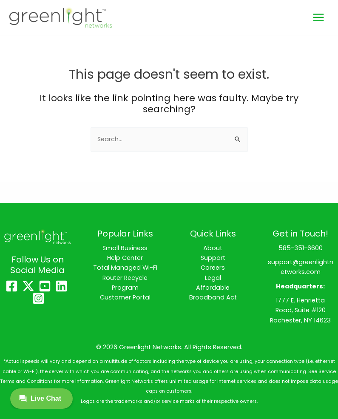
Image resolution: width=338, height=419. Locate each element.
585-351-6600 (300, 248)
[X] (28, 286)
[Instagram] (38, 298)
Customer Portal (125, 297)
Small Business (125, 248)
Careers (213, 267)
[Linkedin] (61, 286)
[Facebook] (12, 286)
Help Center (125, 258)
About (212, 248)
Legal (213, 278)
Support (213, 258)
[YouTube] (45, 286)
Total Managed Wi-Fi (125, 267)
